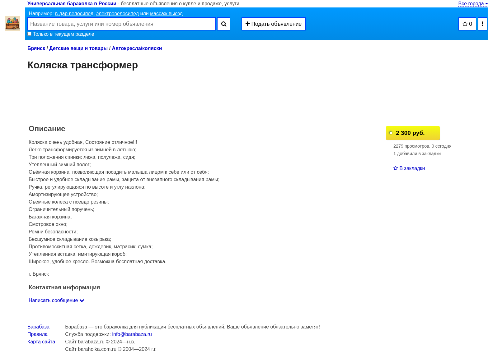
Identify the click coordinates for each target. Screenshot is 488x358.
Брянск (36, 48)
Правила (37, 334)
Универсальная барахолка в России (71, 3)
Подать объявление (274, 24)
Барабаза (38, 326)
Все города (473, 3)
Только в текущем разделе (60, 34)
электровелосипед (117, 13)
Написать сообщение (56, 300)
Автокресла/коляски (137, 48)
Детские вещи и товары (78, 48)
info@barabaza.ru (132, 334)
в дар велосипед (74, 13)
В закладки (409, 168)
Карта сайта (41, 341)
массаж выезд (166, 13)
